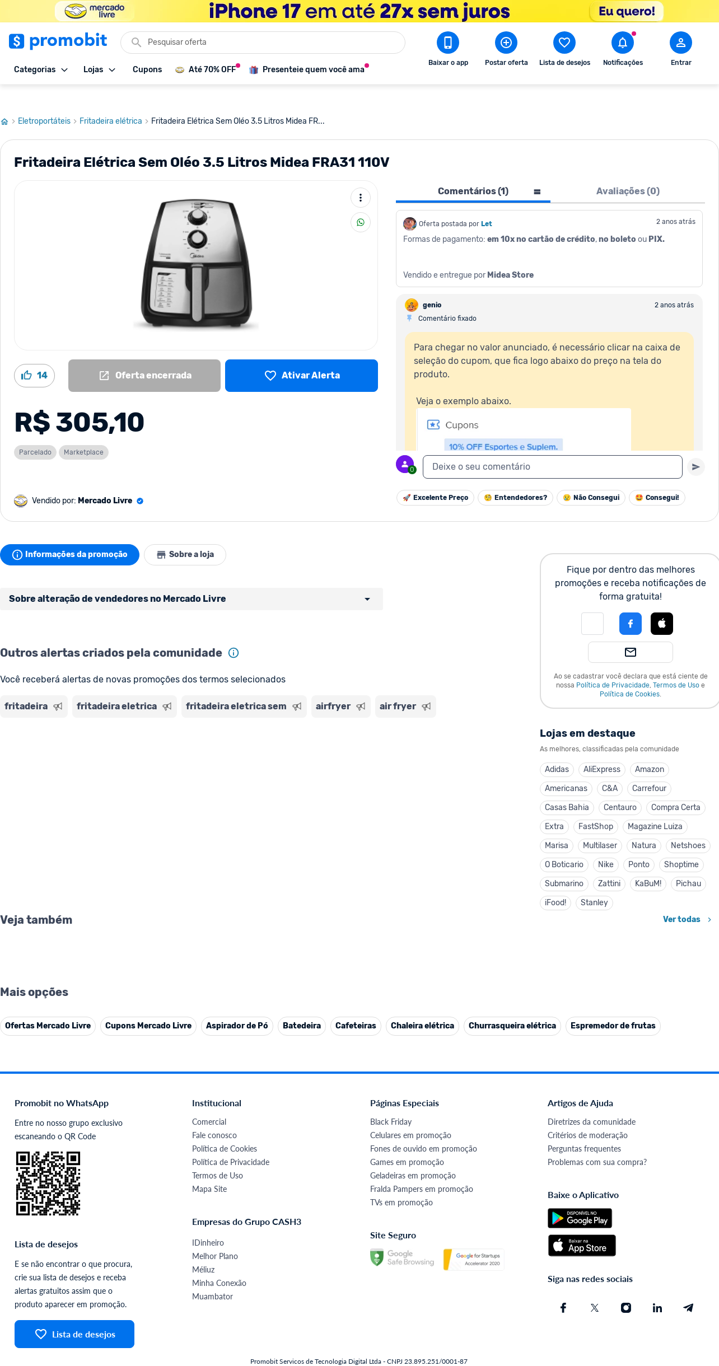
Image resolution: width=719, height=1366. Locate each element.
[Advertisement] (215, 746)
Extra (554, 807)
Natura (644, 826)
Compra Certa (676, 788)
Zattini (609, 864)
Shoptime (681, 845)
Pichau (688, 864)
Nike (606, 845)
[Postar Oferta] (506, 51)
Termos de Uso (676, 666)
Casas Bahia (567, 788)
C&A (610, 769)
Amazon (649, 750)
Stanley (594, 883)
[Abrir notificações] (623, 51)
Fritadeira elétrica (115, 102)
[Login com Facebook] (630, 604)
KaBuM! (648, 864)
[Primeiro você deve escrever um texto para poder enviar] (696, 448)
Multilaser (600, 826)
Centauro (620, 788)
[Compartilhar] (361, 203)
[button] (592, 604)
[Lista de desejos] (301, 356)
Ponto (639, 845)
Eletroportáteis (49, 102)
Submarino (564, 864)
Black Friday (391, 1350)
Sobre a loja (191, 535)
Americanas (566, 769)
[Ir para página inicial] (9, 102)
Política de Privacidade (613, 666)
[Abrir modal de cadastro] (681, 51)
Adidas (557, 750)
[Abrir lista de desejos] (564, 51)
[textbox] (552, 448)
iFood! (555, 883)
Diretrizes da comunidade (592, 1350)
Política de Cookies (630, 675)
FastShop (595, 807)
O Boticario (564, 845)
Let (486, 205)
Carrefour (649, 769)
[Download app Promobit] (448, 51)
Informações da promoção (72, 535)
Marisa (556, 826)
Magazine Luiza (655, 807)
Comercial (209, 1350)
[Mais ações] (361, 179)
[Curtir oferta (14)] (34, 356)
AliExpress (601, 750)
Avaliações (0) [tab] (628, 172)
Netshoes (688, 826)
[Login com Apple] (662, 604)
